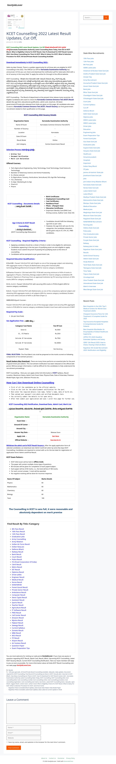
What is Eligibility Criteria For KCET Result (49, 684)
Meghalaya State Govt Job (92, 212)
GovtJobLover (14, 5)
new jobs (68, 682)
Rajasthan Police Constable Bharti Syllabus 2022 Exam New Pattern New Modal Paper (35, 688)
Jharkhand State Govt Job (92, 175)
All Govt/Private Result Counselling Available (34, 672)
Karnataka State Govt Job (92, 185)
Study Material (88, 262)
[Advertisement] (96, 36)
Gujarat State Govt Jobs (91, 148)
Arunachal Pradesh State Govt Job (95, 83)
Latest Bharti (88, 194)
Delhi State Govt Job (90, 114)
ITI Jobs (86, 169)
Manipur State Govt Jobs (92, 203)
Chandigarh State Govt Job (92, 95)
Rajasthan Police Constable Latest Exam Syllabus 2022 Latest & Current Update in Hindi (35, 690)
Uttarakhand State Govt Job (93, 283)
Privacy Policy (70, 758)
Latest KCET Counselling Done (55, 682)
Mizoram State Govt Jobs (92, 215)
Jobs (84, 178)
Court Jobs (87, 101)
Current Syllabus (89, 105)
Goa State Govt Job (90, 142)
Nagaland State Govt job (92, 219)
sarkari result (33, 684)
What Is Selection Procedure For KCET (21, 686)
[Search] (106, 17)
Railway (86, 243)
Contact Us (52, 758)
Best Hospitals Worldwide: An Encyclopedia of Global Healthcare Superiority (95, 331)
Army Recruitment (90, 80)
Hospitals (86, 160)
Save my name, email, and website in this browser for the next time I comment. (37, 742)
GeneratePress (68, 761)
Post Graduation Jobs (91, 234)
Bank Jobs (86, 89)
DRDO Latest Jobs (89, 120)
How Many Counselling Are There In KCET (23, 676)
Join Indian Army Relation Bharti (94, 182)
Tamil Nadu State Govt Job (92, 265)
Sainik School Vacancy (91, 256)
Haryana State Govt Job (91, 151)
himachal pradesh (89, 157)
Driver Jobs (87, 126)
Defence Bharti (88, 111)
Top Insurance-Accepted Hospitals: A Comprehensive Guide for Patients (95, 324)
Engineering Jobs (89, 132)
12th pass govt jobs (14, 672)
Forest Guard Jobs (89, 138)
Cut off (85, 108)
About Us (44, 758)
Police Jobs (87, 231)
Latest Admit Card (89, 191)
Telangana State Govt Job (92, 268)
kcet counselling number (25, 680)
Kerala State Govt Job (91, 188)
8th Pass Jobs (88, 65)
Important (87, 163)
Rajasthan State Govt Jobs (92, 249)
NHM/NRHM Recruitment (92, 222)
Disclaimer (61, 758)
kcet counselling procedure (56, 680)
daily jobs (52, 672)
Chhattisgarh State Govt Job (93, 98)
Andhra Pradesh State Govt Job (94, 74)
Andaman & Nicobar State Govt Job (96, 71)
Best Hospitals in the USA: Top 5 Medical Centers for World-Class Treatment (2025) (94, 308)
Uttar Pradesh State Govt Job (93, 280)
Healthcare (87, 154)
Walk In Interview (89, 286)
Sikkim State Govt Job (91, 259)
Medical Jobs (87, 209)
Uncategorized (88, 277)
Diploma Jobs (88, 117)
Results (11, 670)
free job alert (57, 674)
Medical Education (90, 206)
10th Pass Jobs (88, 58)
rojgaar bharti (15, 684)
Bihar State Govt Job (90, 92)
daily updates (59, 672)
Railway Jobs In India (90, 246)
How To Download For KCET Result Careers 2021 (51, 676)
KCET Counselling (45, 678)
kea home (43, 682)
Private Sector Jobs (90, 237)
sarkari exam (24, 684)
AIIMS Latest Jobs (89, 68)
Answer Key (87, 77)
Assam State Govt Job (91, 86)
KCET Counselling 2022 (58, 678)
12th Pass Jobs (88, 61)
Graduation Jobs (89, 145)
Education (87, 129)
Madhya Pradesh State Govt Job (94, 197)
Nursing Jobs (88, 225)
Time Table (87, 271)
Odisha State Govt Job (91, 228)
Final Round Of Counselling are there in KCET (39, 674)
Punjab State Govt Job (91, 240)
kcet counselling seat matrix (30, 682)
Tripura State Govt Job (91, 274)
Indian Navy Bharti (90, 166)
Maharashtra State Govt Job (93, 200)
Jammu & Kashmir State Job (93, 172)
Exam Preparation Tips (91, 135)
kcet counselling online (40, 680)
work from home (39, 686)
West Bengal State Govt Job (93, 289)
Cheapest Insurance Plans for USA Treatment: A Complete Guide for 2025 (95, 316)
